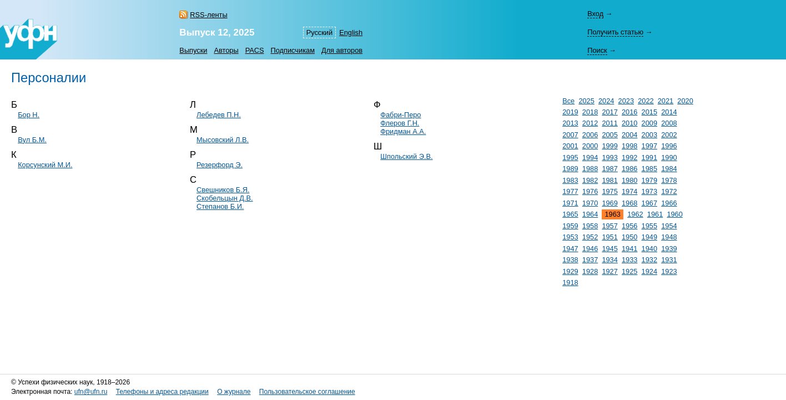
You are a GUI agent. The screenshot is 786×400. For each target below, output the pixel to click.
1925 (629, 271)
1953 (570, 237)
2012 (590, 123)
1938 (570, 260)
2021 (665, 101)
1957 (609, 226)
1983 (570, 180)
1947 (570, 248)
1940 (649, 248)
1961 (655, 214)
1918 (570, 282)
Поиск (597, 50)
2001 (570, 146)
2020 (685, 101)
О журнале (233, 392)
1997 (649, 146)
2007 (570, 135)
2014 (669, 112)
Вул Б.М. (32, 140)
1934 (609, 260)
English (350, 32)
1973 (649, 191)
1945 (609, 248)
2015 (649, 112)
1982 (590, 180)
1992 (629, 157)
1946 (590, 248)
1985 (649, 168)
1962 (635, 214)
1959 (570, 226)
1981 (609, 180)
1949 (649, 237)
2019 (570, 112)
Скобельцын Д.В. (224, 198)
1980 (629, 180)
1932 (649, 260)
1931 (669, 260)
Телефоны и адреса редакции (162, 392)
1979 (649, 180)
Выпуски (193, 50)
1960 (674, 214)
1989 (570, 168)
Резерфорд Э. (219, 165)
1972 (669, 191)
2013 (570, 123)
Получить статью (615, 32)
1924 (649, 271)
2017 (609, 112)
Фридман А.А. (403, 131)
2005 (609, 135)
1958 (590, 226)
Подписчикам (293, 50)
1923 (669, 271)
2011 (609, 123)
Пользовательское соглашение (307, 392)
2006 (590, 135)
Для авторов (341, 50)
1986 (629, 168)
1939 (669, 248)
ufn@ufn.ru (91, 392)
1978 (669, 180)
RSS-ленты (208, 15)
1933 (629, 260)
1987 (609, 168)
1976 (590, 191)
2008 (669, 123)
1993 (609, 157)
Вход (595, 13)
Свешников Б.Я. (222, 190)
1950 (629, 237)
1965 (570, 214)
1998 (629, 146)
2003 (649, 135)
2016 (629, 112)
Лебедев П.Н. (218, 115)
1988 (590, 168)
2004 (629, 135)
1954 (669, 226)
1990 (669, 157)
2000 (590, 146)
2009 (649, 123)
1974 (629, 191)
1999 (609, 146)
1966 (669, 203)
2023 (626, 101)
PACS (254, 50)
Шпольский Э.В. (406, 156)
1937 (590, 260)
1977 (570, 191)
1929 (570, 271)
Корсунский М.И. (45, 165)
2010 (629, 123)
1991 (649, 157)
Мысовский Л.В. (222, 140)
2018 (590, 112)
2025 (586, 101)
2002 (669, 135)
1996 (669, 146)
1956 (629, 226)
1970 (590, 203)
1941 (629, 248)
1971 (570, 203)
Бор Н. (28, 115)
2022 (645, 101)
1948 (669, 237)
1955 (649, 226)
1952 (590, 237)
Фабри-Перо (400, 115)
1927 (609, 271)
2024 (606, 101)
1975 (609, 191)
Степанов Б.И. (220, 206)
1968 (629, 203)
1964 (590, 214)
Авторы (226, 50)
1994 (590, 157)
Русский (319, 32)
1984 (669, 168)
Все (568, 101)
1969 (609, 203)
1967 (649, 203)
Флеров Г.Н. (399, 123)
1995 (570, 157)
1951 (609, 237)
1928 (590, 271)
